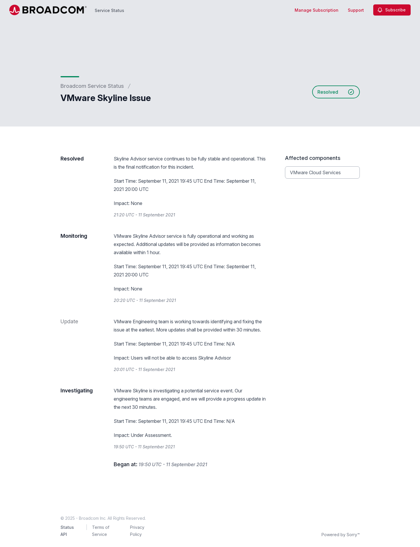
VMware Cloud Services (315, 172)
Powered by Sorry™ (341, 534)
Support (356, 10)
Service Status (109, 10)
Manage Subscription (316, 10)
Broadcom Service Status (92, 86)
